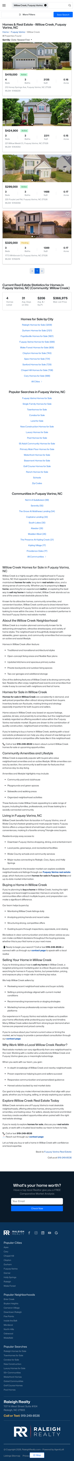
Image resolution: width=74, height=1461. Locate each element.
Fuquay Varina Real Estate (58, 1151)
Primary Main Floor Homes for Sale (37, 449)
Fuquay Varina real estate (56, 872)
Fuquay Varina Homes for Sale (37, 398)
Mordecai (8, 1325)
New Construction (12, 1364)
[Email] (37, 1201)
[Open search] (61, 5)
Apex (6, 1247)
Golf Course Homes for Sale (37, 466)
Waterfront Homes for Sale (37, 455)
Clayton (7, 1260)
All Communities (37, 556)
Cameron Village (12, 1308)
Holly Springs (10, 1277)
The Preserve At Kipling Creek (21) (37, 539)
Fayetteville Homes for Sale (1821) (37, 336)
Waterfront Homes (13, 1377)
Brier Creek (9, 1299)
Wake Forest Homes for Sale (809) (37, 347)
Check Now (37, 1208)
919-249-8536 (65, 1157)
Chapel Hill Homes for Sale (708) (37, 370)
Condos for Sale (37, 415)
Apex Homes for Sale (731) (37, 358)
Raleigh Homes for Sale (15, 1351)
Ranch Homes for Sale (37, 472)
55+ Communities (12, 1372)
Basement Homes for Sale (37, 460)
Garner (7, 1273)
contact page (38, 950)
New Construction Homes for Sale (37, 426)
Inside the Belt (10, 1320)
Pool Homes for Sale (37, 438)
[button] (4, 5)
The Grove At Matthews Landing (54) (37, 511)
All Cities (37, 381)
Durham (8, 1264)
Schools (37, 477)
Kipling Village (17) (37, 545)
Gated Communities (13, 1381)
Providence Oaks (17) (37, 551)
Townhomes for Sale (37, 409)
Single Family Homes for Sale (37, 404)
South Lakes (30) (37, 522)
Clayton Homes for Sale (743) (37, 353)
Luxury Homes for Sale (37, 432)
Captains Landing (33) (37, 517)
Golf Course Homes (13, 1385)
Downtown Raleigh (13, 1312)
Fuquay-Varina (11, 1268)
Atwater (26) (37, 528)
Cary (6, 1251)
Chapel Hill (9, 1256)
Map (37, 1455)
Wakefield (8, 1338)
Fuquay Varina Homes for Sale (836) (37, 341)
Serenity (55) (37, 505)
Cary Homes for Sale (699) (37, 375)
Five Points (9, 1316)
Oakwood (8, 1333)
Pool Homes (10, 1390)
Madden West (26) (37, 534)
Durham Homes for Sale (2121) (37, 330)
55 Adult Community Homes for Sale (37, 443)
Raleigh (7, 1281)
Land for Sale (37, 421)
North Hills (9, 1329)
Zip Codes (37, 483)
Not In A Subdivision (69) (37, 500)
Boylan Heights (11, 1303)
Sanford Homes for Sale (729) (37, 364)
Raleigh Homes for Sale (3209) (37, 324)
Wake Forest (10, 1286)
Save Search (63, 14)
